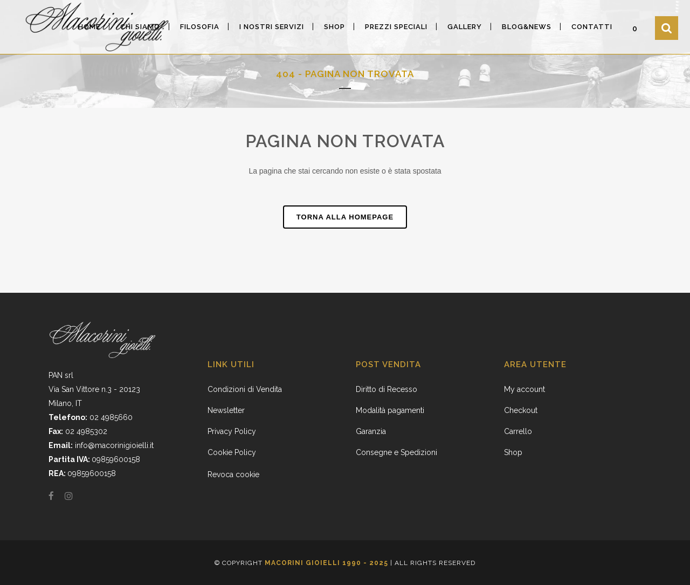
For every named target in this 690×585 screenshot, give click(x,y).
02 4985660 (111, 417)
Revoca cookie (233, 474)
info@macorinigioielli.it (114, 445)
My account (524, 389)
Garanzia (371, 431)
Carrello (518, 431)
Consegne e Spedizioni (396, 452)
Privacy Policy (232, 431)
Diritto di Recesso (386, 389)
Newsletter (226, 410)
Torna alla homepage (345, 217)
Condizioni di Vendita (245, 389)
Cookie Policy (232, 452)
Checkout (520, 410)
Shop (513, 452)
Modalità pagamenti (390, 410)
